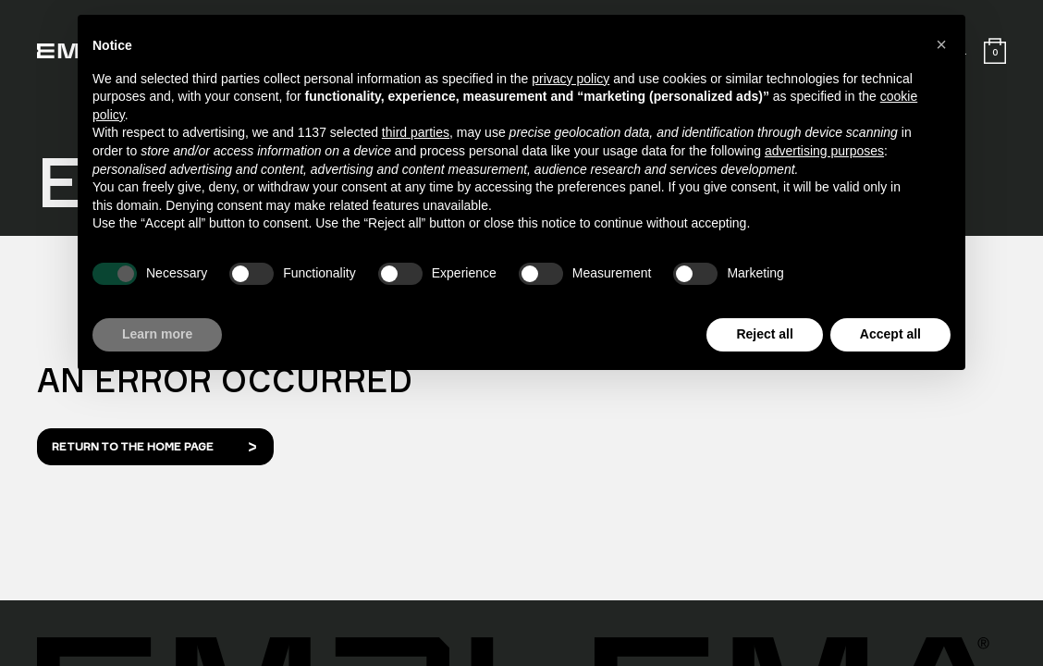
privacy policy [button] (570, 78)
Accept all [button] (890, 334)
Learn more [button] (157, 334)
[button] (941, 44)
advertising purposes (824, 150)
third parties (415, 132)
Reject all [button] (764, 334)
